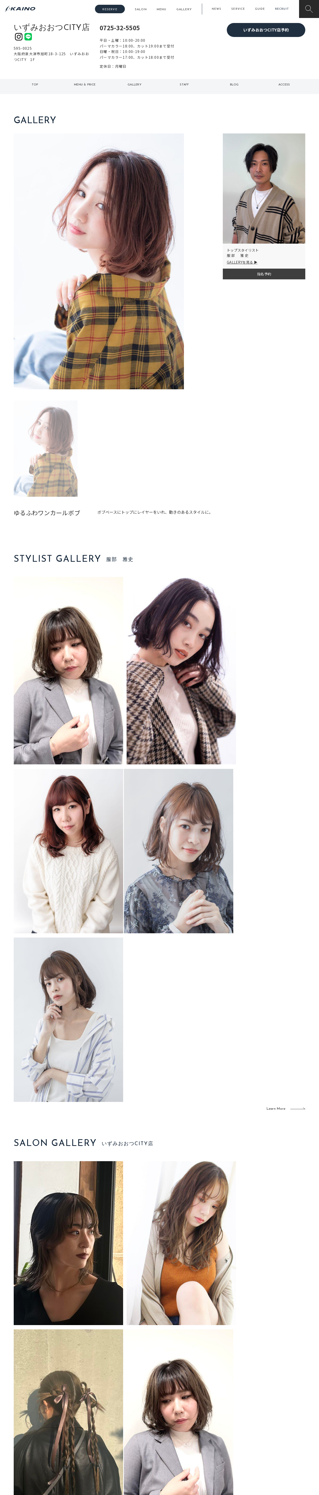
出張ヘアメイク (218, 1415)
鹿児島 (132, 1439)
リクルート (264, 1431)
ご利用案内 (47, 1422)
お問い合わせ (266, 1455)
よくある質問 (47, 1430)
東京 (101, 1415)
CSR (258, 1439)
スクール (213, 1423)
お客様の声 (47, 1438)
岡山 (130, 1423)
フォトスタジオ (176, 1423)
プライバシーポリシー (273, 1447)
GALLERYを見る (240, 262)
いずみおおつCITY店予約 (266, 30)
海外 (130, 1447)
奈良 (101, 1447)
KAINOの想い (266, 1415)
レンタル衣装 (175, 1431)
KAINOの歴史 (266, 1423)
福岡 (130, 1431)
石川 (130, 1415)
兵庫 (101, 1455)
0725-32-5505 (120, 27)
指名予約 (264, 273)
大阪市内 (105, 1423)
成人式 (211, 1431)
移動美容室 (173, 1415)
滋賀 (101, 1439)
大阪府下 (105, 1431)
